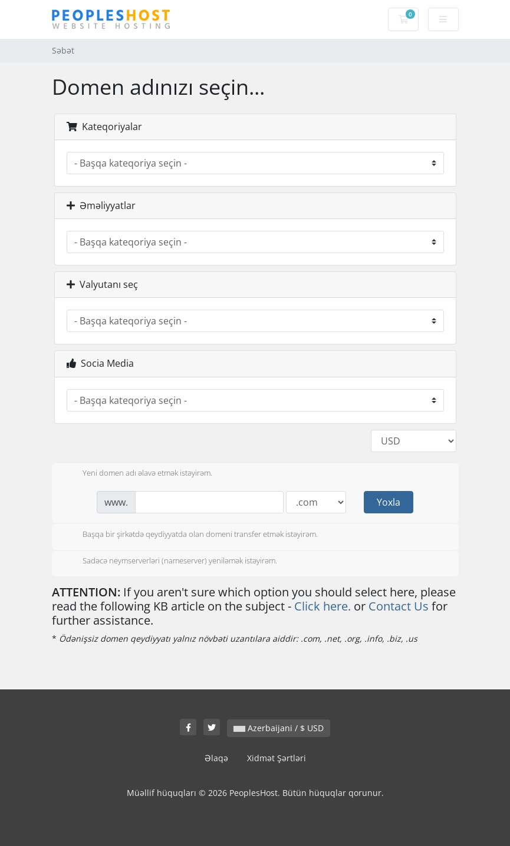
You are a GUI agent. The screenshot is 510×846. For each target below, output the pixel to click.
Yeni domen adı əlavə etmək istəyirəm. (138, 473)
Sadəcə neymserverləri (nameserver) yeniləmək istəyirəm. (170, 561)
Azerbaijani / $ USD (278, 728)
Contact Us (398, 606)
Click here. (322, 606)
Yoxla (388, 502)
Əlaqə (216, 758)
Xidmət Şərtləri (276, 758)
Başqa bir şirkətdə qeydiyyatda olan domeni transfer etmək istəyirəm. (191, 535)
